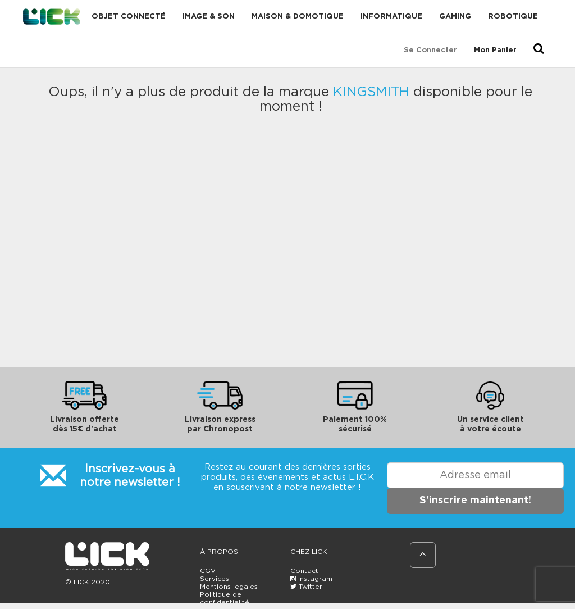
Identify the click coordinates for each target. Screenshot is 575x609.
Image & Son (208, 16)
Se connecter (430, 50)
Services (214, 578)
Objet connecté (129, 16)
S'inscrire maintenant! (475, 501)
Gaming (455, 16)
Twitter (306, 586)
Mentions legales (229, 586)
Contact (304, 570)
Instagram (311, 578)
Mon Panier (495, 50)
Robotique (513, 16)
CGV (208, 570)
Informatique (391, 16)
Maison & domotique (298, 16)
